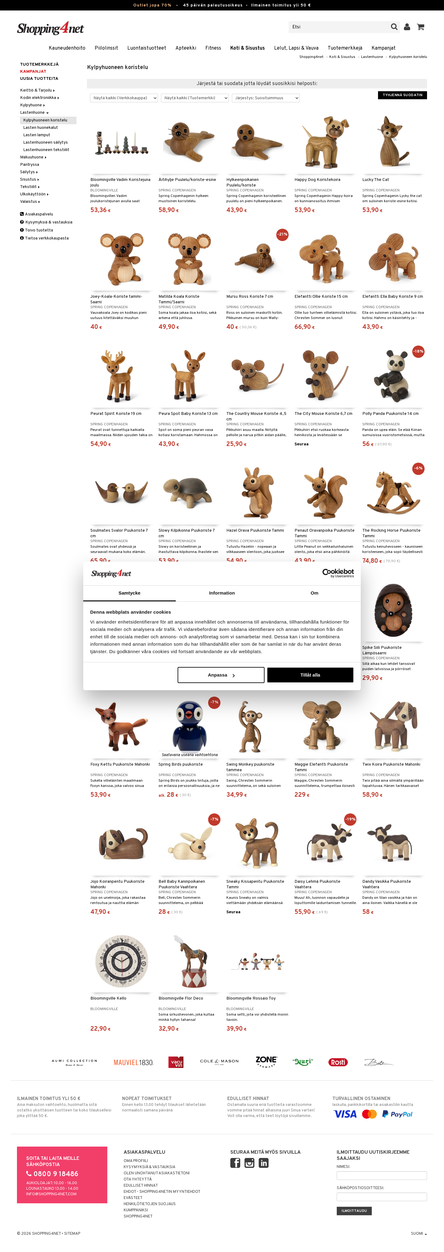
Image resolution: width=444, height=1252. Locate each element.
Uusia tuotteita (39, 78)
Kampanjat (384, 48)
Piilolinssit (106, 48)
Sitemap (72, 1233)
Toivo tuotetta (36, 230)
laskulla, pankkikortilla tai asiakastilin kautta (379, 1106)
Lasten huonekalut (40, 127)
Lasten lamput (36, 135)
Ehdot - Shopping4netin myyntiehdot (162, 1191)
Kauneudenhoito (67, 48)
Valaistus (30, 201)
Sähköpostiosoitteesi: (360, 1188)
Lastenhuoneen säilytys (45, 142)
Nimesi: (343, 1166)
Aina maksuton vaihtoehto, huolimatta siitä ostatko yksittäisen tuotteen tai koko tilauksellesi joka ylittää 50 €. (64, 1107)
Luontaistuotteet (146, 48)
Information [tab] (222, 592)
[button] (420, 27)
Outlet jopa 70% (152, 5)
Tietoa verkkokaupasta (44, 238)
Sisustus (30, 179)
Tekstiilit (30, 187)
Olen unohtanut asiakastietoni (157, 1173)
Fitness (213, 48)
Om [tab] (314, 592)
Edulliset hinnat (141, 1185)
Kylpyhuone (33, 105)
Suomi (419, 1233)
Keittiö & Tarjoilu (38, 90)
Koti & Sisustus (247, 48)
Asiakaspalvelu (36, 214)
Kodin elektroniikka (40, 97)
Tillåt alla (310, 674)
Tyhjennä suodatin (402, 95)
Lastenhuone (372, 57)
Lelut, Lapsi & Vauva (296, 48)
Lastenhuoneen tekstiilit (46, 150)
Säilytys (29, 172)
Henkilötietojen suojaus (150, 1204)
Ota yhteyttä (138, 1179)
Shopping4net (311, 57)
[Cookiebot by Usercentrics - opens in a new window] (327, 573)
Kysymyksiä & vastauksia (46, 222)
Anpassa (221, 674)
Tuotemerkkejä (345, 48)
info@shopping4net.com (51, 1194)
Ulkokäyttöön (35, 194)
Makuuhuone (33, 157)
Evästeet (133, 1198)
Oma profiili (136, 1161)
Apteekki (185, 48)
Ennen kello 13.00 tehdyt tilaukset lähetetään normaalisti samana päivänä (169, 1104)
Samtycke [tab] (130, 592)
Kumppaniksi (136, 1210)
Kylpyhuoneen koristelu (408, 57)
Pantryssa (29, 164)
